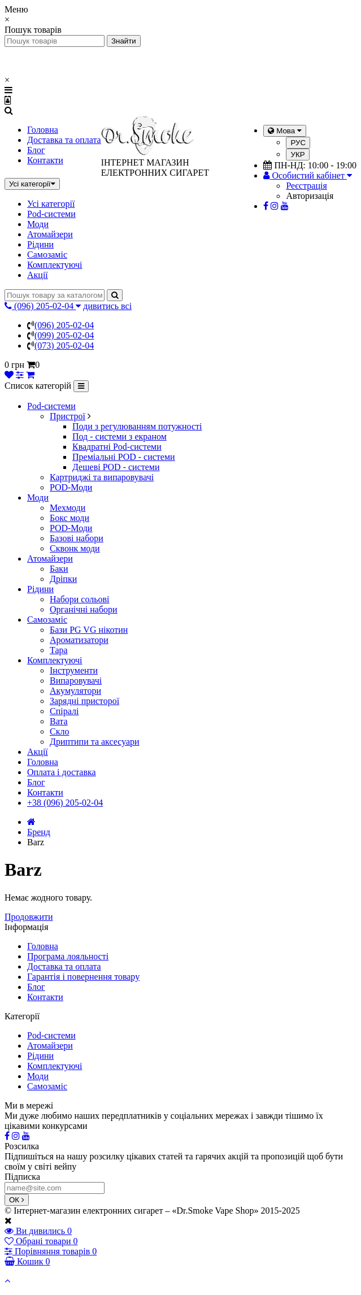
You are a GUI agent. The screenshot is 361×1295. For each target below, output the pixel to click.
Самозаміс (47, 254)
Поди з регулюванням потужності (137, 426)
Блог (36, 150)
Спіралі (64, 711)
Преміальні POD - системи (123, 457)
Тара (59, 650)
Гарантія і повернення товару (83, 976)
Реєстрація (306, 185)
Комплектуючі (54, 265)
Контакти (45, 160)
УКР (297, 154)
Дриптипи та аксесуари (95, 741)
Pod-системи (51, 214)
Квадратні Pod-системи (117, 446)
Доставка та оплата (64, 140)
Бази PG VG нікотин (89, 630)
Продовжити (29, 917)
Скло (59, 731)
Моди (38, 224)
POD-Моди (71, 487)
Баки (59, 568)
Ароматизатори (79, 640)
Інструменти (74, 670)
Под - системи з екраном (119, 436)
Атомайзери (50, 234)
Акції (37, 275)
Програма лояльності (67, 956)
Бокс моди (69, 518)
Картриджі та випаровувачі (102, 477)
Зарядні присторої (84, 701)
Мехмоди (67, 507)
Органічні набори (84, 609)
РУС (298, 142)
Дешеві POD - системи (116, 467)
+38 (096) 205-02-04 (65, 802)
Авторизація (309, 196)
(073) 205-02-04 (64, 345)
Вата (59, 721)
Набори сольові (80, 599)
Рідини (40, 244)
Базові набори (76, 538)
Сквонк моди (75, 548)
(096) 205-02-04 (64, 325)
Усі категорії (51, 203)
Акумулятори (75, 691)
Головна (42, 129)
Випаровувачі (76, 680)
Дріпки (63, 579)
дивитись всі (107, 306)
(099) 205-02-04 (64, 335)
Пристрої (67, 416)
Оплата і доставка (61, 772)
